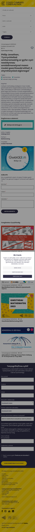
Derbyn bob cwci (17, 276)
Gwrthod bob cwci (17, 272)
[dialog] (17, 266)
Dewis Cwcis (17, 268)
